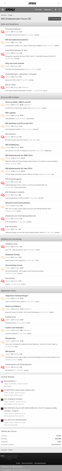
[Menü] (2, 9)
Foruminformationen (13, 29)
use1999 (40, 198)
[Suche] (60, 9)
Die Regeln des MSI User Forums (15, 35)
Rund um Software (13, 306)
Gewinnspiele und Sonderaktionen (18, 364)
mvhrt (19, 164)
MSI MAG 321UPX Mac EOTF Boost (16, 140)
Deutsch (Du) (17, 467)
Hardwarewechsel (10, 323)
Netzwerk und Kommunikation (17, 203)
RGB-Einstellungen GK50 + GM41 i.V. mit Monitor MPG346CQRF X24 (26, 185)
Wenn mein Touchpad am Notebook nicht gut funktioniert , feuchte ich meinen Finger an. (31, 344)
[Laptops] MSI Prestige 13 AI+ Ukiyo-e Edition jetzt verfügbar (23, 45)
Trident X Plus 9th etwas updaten (15, 301)
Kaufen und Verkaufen (14, 328)
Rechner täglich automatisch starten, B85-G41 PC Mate (22, 174)
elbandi (29, 333)
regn (52, 174)
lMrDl (37, 260)
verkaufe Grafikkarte (11, 333)
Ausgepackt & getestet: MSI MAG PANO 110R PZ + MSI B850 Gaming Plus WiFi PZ (30, 56)
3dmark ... (8, 284)
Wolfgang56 (47, 150)
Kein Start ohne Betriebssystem (14, 69)
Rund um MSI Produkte (10, 97)
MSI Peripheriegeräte (13, 179)
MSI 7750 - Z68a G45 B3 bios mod (15, 250)
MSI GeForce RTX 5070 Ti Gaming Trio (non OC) (20, 150)
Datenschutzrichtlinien (27, 463)
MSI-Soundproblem (11, 222)
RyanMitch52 (30, 118)
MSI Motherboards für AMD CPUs (19, 155)
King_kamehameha (20, 187)
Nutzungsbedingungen (40, 463)
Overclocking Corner (13, 265)
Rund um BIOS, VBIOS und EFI (18, 102)
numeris (37, 301)
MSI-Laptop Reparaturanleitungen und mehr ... (19, 90)
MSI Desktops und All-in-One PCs (19, 123)
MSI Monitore (10, 134)
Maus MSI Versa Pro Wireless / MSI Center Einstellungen (22, 312)
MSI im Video (10, 85)
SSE (38, 140)
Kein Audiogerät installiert (13, 129)
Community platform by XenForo (15, 470)
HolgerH (51, 312)
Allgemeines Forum (8, 291)
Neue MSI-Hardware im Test (16, 50)
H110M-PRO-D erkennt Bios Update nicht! (18, 108)
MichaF (19, 211)
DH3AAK (20, 273)
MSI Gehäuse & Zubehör (14, 192)
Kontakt (18, 463)
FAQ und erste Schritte (14, 63)
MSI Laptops (10, 113)
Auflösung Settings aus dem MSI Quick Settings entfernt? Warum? (25, 232)
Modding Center (11, 244)
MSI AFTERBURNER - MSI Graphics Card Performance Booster (24, 271)
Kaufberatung (10, 317)
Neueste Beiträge (7, 377)
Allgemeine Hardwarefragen (16, 296)
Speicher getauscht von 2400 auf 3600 (16, 198)
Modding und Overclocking (11, 239)
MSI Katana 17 (9, 370)
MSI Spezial (10, 351)
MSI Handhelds (11, 227)
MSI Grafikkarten (12, 145)
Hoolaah (44, 108)
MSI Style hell (6, 467)
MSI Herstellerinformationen (16, 40)
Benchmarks (10, 278)
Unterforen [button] (24, 87)
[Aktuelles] (56, 9)
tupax (16, 346)
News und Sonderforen (10, 24)
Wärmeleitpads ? (10, 118)
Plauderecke (10, 338)
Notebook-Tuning (12, 255)
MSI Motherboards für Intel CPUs (18, 168)
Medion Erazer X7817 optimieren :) (15, 260)
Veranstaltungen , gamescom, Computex (21, 74)
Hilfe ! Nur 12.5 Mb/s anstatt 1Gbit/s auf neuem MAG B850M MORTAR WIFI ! (28, 209)
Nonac (45, 90)
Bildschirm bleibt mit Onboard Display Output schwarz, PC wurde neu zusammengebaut (31, 161)
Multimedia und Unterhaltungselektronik (20, 216)
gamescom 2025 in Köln (12, 80)
